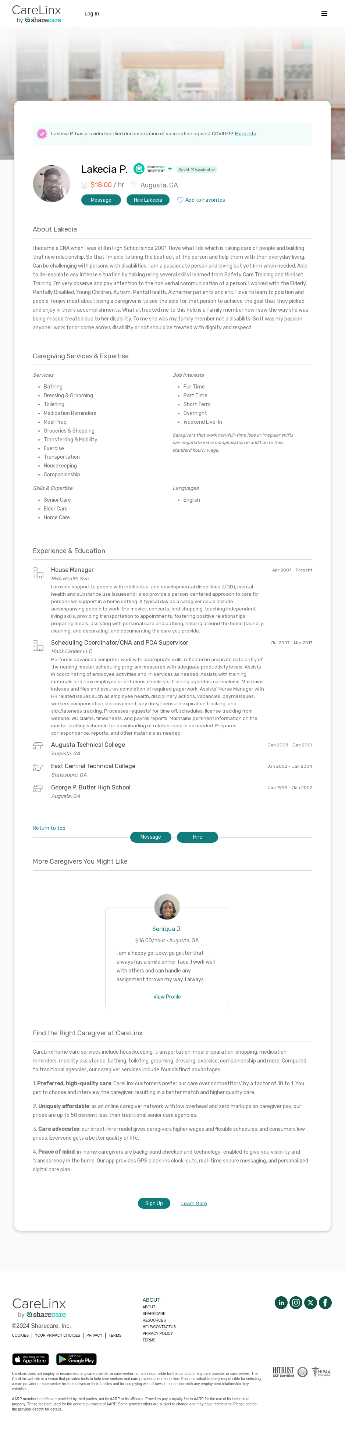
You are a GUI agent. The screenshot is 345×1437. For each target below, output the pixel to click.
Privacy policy (158, 1334)
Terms (149, 1340)
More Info (245, 133)
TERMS (115, 1335)
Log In (92, 13)
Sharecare (154, 1314)
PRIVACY (94, 1335)
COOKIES (20, 1335)
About (149, 1307)
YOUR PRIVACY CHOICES (57, 1335)
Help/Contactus (159, 1327)
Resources (154, 1320)
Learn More (194, 1203)
